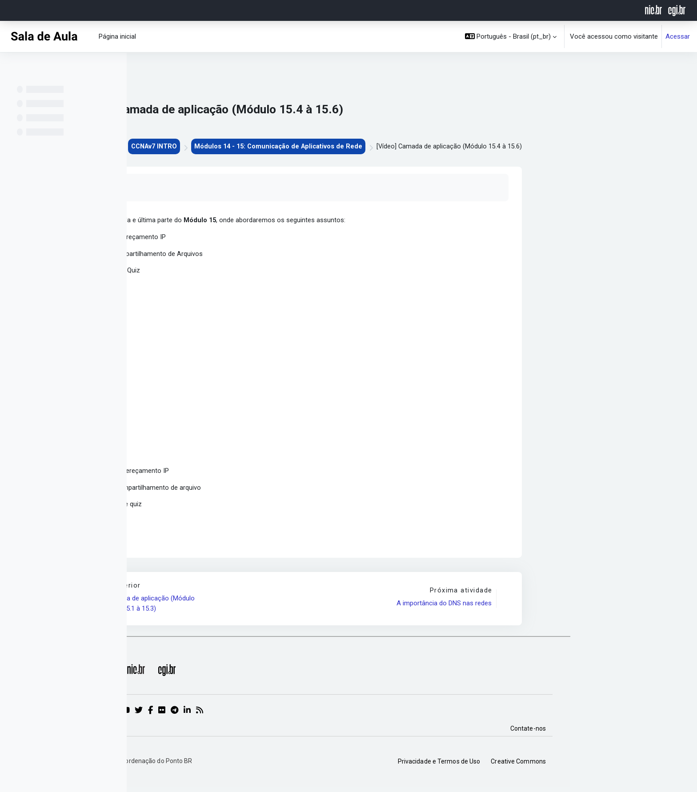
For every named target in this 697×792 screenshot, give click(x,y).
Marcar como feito (224, 187)
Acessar (677, 36)
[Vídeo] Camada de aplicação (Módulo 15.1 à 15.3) (267, 608)
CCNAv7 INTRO (273, 147)
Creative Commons (645, 765)
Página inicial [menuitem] (117, 36)
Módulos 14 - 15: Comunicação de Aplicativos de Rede (402, 147)
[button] (511, 36)
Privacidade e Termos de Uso (566, 765)
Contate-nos (655, 732)
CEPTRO (218, 147)
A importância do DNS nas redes (570, 608)
